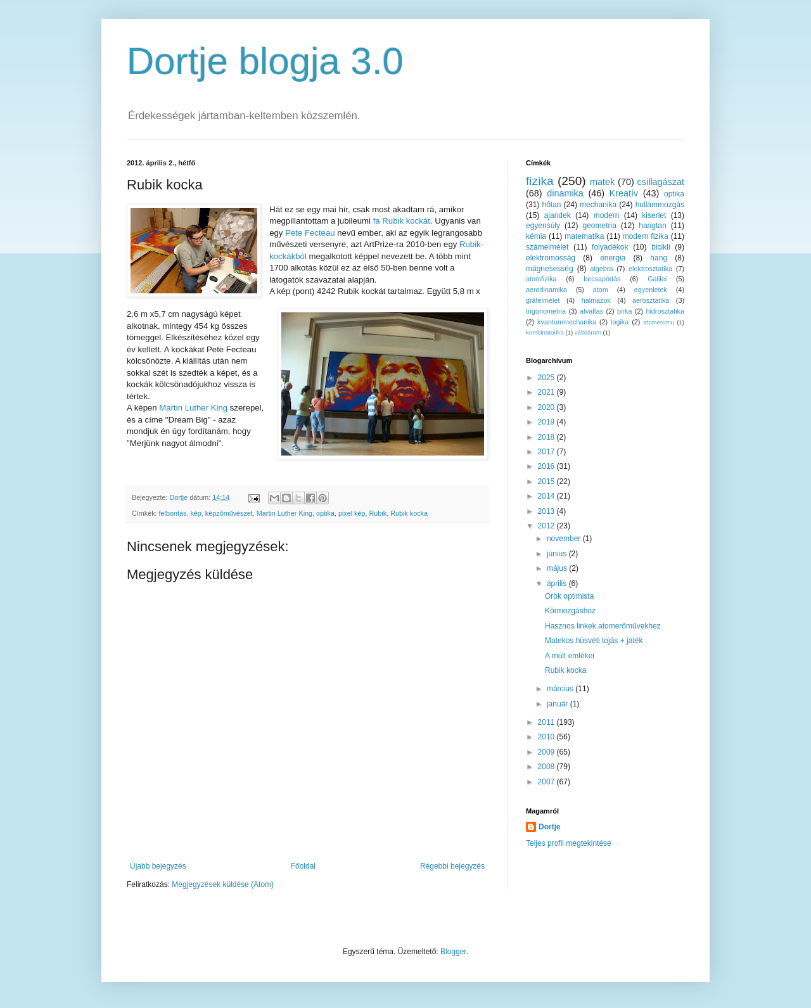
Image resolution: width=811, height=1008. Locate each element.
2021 (547, 392)
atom (600, 289)
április (558, 583)
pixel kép (352, 513)
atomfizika (541, 279)
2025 (547, 377)
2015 (547, 481)
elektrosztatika (650, 268)
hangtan (652, 225)
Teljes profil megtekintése (568, 843)
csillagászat (660, 182)
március (561, 688)
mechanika (598, 204)
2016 (547, 466)
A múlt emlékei (569, 655)
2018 (547, 437)
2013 (547, 511)
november (565, 538)
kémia (536, 236)
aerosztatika (650, 300)
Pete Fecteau (310, 233)
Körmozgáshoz (570, 610)
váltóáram (588, 332)
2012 (547, 525)
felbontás (173, 513)
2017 (547, 451)
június (558, 553)
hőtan (551, 204)
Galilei (657, 279)
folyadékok (610, 247)
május (558, 568)
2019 (547, 422)
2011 (547, 722)
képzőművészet (229, 513)
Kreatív (624, 193)
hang (658, 257)
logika (620, 322)
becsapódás (602, 279)
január (558, 703)
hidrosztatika (665, 311)
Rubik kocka (409, 513)
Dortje (550, 826)
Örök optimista (569, 596)
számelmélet (547, 247)
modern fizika (645, 236)
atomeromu (658, 322)
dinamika (565, 193)
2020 (547, 407)
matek (602, 182)
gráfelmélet (542, 300)
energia (612, 257)
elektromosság (550, 257)
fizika (540, 181)
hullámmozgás (659, 204)
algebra (601, 268)
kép (195, 513)
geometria (599, 225)
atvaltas (591, 311)
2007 (547, 781)
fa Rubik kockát (400, 221)
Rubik (378, 513)
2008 (547, 766)
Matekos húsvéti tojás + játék (593, 640)
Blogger (453, 951)
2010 (547, 736)
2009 (547, 752)
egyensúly (543, 225)
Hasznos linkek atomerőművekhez (603, 626)
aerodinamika (546, 289)
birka (624, 311)
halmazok (596, 300)
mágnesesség (549, 268)
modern (607, 215)
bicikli (660, 247)
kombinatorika (545, 332)
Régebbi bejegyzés (452, 866)
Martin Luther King (193, 407)
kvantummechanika (566, 322)
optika (325, 513)
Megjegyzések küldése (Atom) (223, 884)
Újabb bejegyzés (158, 866)
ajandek (557, 215)
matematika (584, 236)
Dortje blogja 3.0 (265, 61)
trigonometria (546, 311)
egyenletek (650, 289)
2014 (547, 496)
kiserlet (654, 215)
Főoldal (303, 866)
